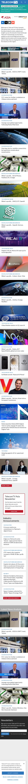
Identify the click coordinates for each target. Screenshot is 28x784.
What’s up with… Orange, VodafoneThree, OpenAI (9, 479)
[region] (13, 772)
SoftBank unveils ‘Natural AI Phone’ (13, 374)
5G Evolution (7, 525)
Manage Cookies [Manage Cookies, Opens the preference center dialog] (12, 779)
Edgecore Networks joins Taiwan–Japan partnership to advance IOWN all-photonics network (13, 541)
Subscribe (14, 511)
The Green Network (7, 199)
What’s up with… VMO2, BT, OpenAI (13, 201)
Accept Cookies (13, 773)
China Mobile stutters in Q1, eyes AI (13, 325)
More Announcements (12, 598)
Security (6, 573)
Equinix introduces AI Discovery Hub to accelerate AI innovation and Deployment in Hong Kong (14, 566)
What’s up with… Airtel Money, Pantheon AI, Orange (11, 176)
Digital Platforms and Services (10, 173)
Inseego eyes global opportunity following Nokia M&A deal (11, 123)
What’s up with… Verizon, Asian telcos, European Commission (13, 399)
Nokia (3, 421)
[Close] (24, 763)
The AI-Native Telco (7, 248)
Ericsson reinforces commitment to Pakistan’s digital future (12, 529)
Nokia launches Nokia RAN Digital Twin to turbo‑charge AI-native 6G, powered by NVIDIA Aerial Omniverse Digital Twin (13, 426)
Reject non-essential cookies (13, 776)
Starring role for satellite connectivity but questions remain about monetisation (13, 150)
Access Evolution (6, 69)
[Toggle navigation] (25, 2)
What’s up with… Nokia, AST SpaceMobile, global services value (12, 350)
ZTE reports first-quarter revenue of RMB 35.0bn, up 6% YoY (13, 554)
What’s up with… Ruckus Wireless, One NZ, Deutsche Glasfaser (13, 709)
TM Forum (4, 451)
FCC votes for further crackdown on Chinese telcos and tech (13, 98)
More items (6, 485)
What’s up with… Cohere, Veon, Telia (13, 276)
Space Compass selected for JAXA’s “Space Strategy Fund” (13, 592)
